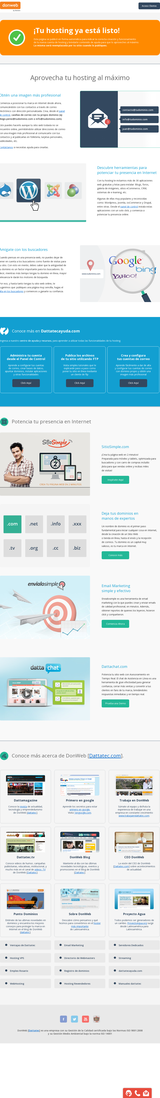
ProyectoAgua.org (137, 923)
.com (115, 755)
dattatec (32, 812)
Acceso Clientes (149, 5)
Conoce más (115, 555)
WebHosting (14, 983)
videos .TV (40, 869)
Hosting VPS (14, 958)
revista (23, 806)
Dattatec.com (121, 866)
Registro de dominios (74, 970)
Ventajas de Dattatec (20, 945)
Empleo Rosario (16, 970)
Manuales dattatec (127, 983)
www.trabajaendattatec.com (134, 815)
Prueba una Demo (115, 703)
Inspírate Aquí (115, 479)
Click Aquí (26, 382)
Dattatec (99, 755)
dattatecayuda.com (128, 970)
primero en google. (80, 809)
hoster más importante (86, 925)
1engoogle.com (82, 812)
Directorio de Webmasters (77, 958)
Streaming (122, 958)
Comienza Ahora (115, 623)
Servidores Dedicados (128, 945)
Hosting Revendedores (74, 983)
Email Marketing (71, 945)
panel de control (129, 206)
